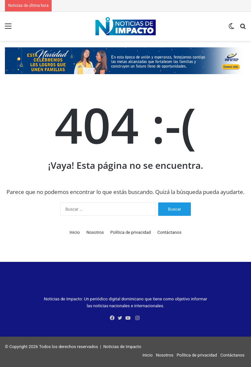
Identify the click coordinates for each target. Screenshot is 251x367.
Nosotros (95, 232)
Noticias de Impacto (122, 346)
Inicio (75, 232)
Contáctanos (169, 232)
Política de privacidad (130, 232)
